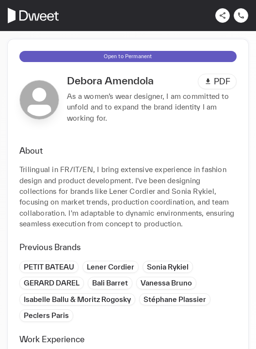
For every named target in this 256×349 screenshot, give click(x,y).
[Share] (222, 15)
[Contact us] (241, 15)
